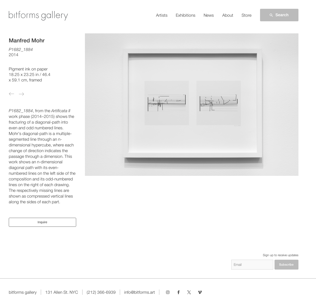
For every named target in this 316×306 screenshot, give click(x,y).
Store (246, 15)
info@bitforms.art (139, 292)
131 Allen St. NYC (61, 292)
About (227, 15)
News (209, 15)
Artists (161, 15)
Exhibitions (185, 15)
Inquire (42, 222)
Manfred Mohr (27, 40)
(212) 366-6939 (101, 292)
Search (279, 15)
